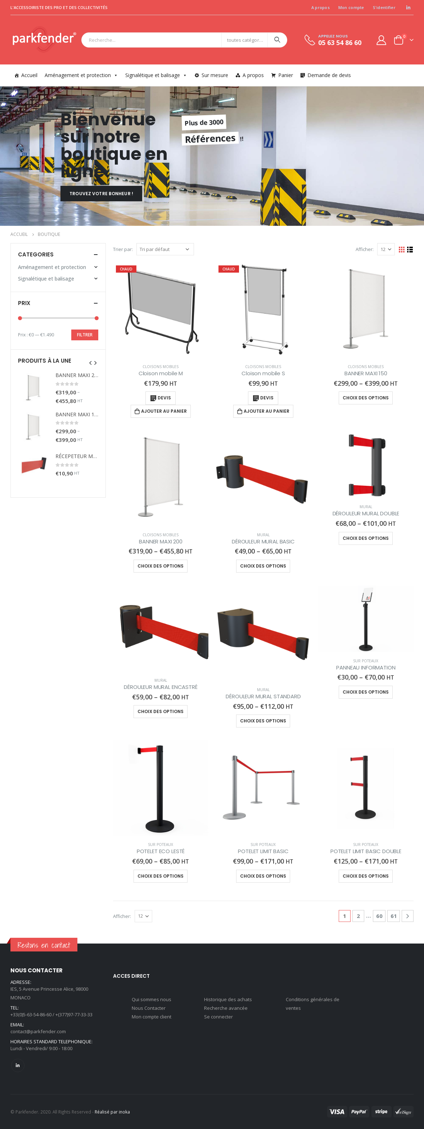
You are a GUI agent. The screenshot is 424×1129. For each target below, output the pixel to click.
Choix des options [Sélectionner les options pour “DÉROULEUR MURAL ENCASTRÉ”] (160, 711)
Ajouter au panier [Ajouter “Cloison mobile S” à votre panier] (266, 411)
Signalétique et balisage (156, 75)
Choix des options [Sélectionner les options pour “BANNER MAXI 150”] (366, 398)
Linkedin (17, 1065)
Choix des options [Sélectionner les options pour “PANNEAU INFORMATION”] (366, 692)
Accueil (29, 75)
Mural (263, 534)
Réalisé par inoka (112, 1112)
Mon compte (351, 7)
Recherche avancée (226, 1008)
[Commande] (165, 249)
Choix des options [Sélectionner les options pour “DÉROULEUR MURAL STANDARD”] (263, 721)
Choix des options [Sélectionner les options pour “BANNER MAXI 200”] (160, 566)
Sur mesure (215, 75)
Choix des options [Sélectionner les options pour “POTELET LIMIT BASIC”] (263, 876)
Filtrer (85, 335)
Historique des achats (228, 999)
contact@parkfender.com (38, 1031)
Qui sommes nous (151, 999)
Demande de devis (329, 75)
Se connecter (218, 1016)
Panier (285, 75)
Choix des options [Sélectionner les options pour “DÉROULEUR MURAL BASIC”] (263, 566)
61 (394, 915)
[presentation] (90, 362)
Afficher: (365, 249)
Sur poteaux (365, 660)
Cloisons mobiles (161, 366)
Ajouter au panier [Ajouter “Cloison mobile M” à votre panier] (164, 411)
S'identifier (384, 7)
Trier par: (123, 249)
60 (379, 915)
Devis (164, 398)
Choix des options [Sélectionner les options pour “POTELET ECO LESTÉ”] (160, 876)
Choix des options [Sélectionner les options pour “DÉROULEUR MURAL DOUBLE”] (366, 538)
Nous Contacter (149, 1008)
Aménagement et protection (81, 75)
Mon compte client (151, 1016)
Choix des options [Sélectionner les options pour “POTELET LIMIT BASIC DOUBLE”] (366, 876)
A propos (320, 7)
